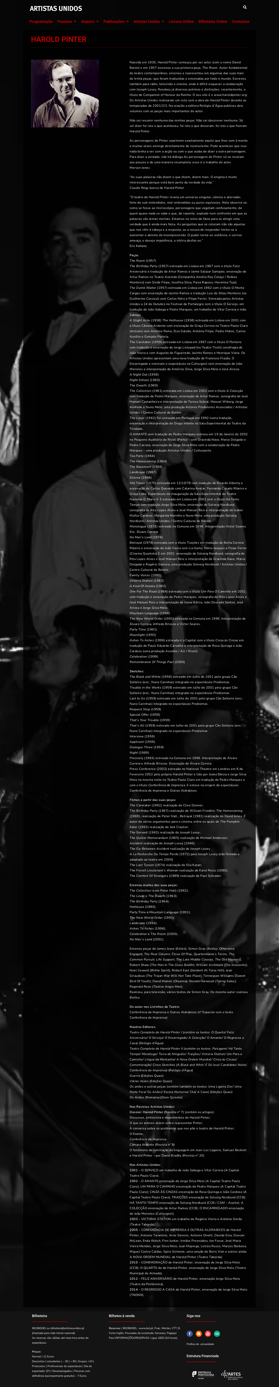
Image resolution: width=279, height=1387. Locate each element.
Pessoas (67, 21)
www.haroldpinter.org (230, 95)
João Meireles (144, 1214)
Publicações (116, 21)
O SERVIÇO (149, 1170)
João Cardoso (232, 1192)
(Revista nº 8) (152, 1145)
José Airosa (230, 369)
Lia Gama (195, 548)
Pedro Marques (181, 309)
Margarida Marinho (168, 515)
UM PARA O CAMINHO (157, 1186)
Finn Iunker (170, 1241)
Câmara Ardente (153, 326)
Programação (41, 21)
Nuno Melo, (194, 515)
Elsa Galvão (182, 331)
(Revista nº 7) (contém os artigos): (172, 1112)
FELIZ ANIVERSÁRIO (156, 1279)
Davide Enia (223, 1235)
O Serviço (230, 304)
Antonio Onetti (201, 1235)
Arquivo (90, 21)
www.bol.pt (146, 1328)
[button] (245, 7)
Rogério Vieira (206, 1219)
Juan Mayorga (189, 1246)
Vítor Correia (226, 309)
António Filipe (203, 331)
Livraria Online (181, 21)
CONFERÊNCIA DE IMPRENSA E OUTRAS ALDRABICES (183, 1230)
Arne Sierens (179, 1235)
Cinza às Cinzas (226, 640)
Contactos (241, 21)
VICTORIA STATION (156, 1219)
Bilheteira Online (213, 21)
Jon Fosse (216, 1241)
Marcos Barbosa (234, 1246)
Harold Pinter (183, 1262)
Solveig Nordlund (221, 505)
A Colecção (234, 391)
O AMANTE (138, 434)
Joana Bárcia (193, 602)
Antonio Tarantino (153, 1235)
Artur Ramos (178, 271)
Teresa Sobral (198, 402)
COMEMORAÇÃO (154, 1262)
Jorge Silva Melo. (155, 608)
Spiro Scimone (174, 1251)
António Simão (231, 1219)
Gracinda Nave (208, 440)
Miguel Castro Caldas (146, 1251)
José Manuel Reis (192, 510)
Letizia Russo (211, 1246)
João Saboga (157, 309)
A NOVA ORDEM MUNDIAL (150, 1257)
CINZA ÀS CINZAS (164, 1192)
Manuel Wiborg (222, 402)
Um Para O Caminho (216, 591)
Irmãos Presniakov (194, 1241)
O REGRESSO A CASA (158, 1289)
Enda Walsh (151, 1241)
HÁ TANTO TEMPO (144, 1203)
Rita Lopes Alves (163, 510)
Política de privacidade (200, 1344)
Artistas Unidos (148, 21)
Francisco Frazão (218, 358)
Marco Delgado (231, 440)
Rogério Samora (158, 564)
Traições (193, 543)
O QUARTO (148, 1268)
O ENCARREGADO (214, 1208)
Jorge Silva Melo (206, 369)
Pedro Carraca (140, 445)
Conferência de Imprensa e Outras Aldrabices (163, 791)
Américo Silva (182, 369)
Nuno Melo (154, 407)
